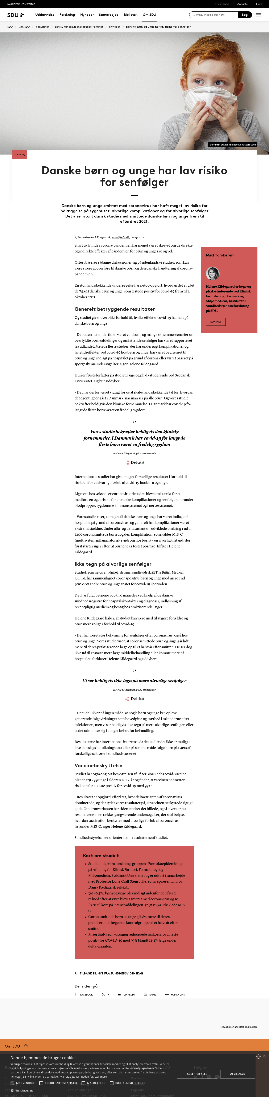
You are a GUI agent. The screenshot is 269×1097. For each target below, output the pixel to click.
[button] (12, 1083)
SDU (10, 26)
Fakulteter (42, 26)
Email (150, 973)
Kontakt (215, 298)
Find (259, 4)
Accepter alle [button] (197, 1074)
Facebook (84, 973)
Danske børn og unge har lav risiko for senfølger (158, 26)
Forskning (67, 15)
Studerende (221, 4)
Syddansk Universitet (21, 3)
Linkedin (126, 973)
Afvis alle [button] (237, 1074)
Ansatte (242, 4)
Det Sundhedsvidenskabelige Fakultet (79, 26)
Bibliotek (131, 15)
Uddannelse (44, 15)
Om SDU (149, 15)
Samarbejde (109, 15)
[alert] (134, 1074)
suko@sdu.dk (120, 216)
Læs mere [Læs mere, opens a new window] (101, 1076)
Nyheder (87, 15)
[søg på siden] (215, 15)
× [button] (264, 1056)
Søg (245, 15)
